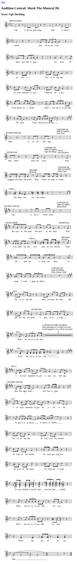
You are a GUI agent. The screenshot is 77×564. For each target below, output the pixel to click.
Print (3, 2)
